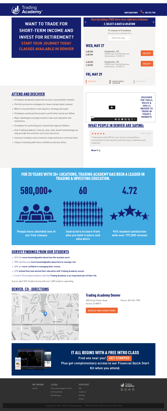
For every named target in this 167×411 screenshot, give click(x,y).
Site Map (82, 395)
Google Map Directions (102, 311)
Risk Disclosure (56, 395)
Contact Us (82, 392)
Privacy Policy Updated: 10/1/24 (61, 388)
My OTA (34, 388)
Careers (81, 399)
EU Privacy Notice (57, 392)
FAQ (80, 388)
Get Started (119, 358)
